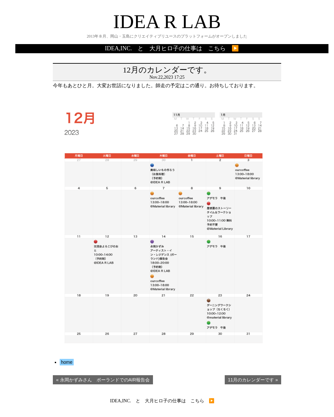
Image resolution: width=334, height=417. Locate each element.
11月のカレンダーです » (253, 379)
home (66, 362)
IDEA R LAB (167, 21)
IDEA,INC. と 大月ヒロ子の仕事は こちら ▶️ (172, 48)
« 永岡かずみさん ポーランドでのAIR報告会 (103, 379)
